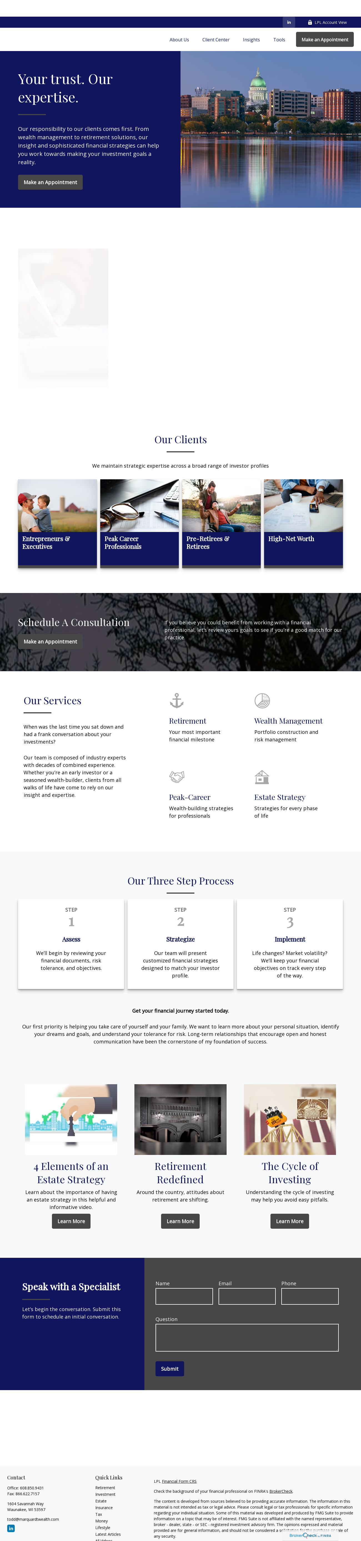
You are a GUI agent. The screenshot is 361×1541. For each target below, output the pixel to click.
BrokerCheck (280, 1474)
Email (225, 1266)
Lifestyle (102, 1511)
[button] (179, 23)
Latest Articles (108, 1517)
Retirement (105, 1471)
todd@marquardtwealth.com (33, 1502)
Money (101, 1504)
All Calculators (108, 1531)
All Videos (103, 1524)
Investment (105, 1477)
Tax (98, 1497)
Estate (101, 1484)
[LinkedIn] (289, 5)
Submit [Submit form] (170, 1352)
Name (163, 1266)
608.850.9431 (32, 1471)
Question (166, 1302)
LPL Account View (327, 5)
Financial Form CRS (179, 1464)
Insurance (104, 1491)
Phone (288, 1266)
